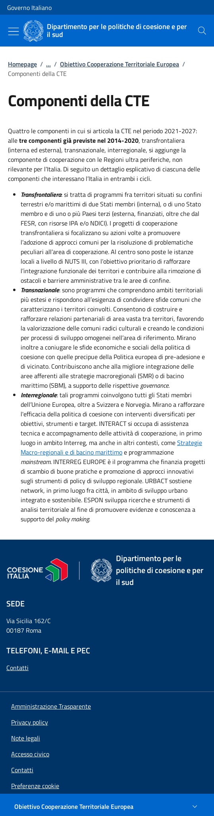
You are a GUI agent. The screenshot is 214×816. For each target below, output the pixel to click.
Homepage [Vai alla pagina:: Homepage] (22, 64)
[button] (35, 786)
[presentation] (202, 30)
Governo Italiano (29, 7)
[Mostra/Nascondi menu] (13, 31)
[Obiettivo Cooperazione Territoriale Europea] (107, 806)
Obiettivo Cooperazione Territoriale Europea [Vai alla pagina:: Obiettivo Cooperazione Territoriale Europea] (119, 64)
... (48, 64)
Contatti (17, 667)
